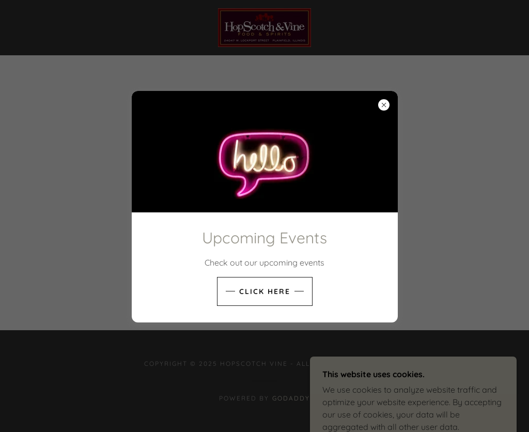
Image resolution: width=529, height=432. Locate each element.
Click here (264, 291)
